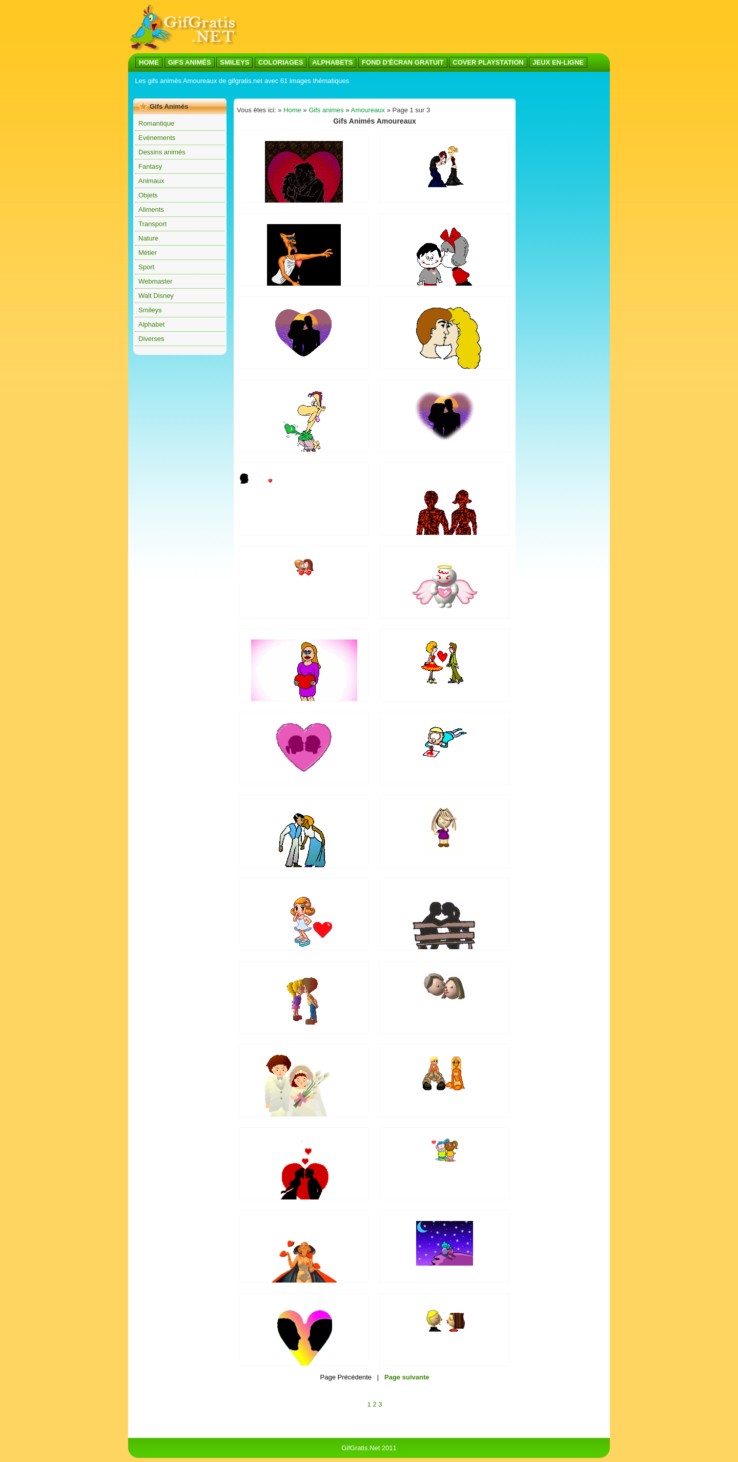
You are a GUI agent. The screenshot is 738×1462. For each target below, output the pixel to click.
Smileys (150, 310)
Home (292, 110)
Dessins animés (162, 152)
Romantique (156, 123)
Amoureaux (368, 110)
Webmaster (155, 281)
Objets (148, 195)
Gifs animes (326, 110)
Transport (152, 224)
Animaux (151, 181)
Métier (147, 252)
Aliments (151, 209)
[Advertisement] (423, 27)
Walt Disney (156, 295)
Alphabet (151, 324)
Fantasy (150, 166)
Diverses (151, 339)
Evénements (156, 138)
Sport (146, 267)
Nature (148, 238)
